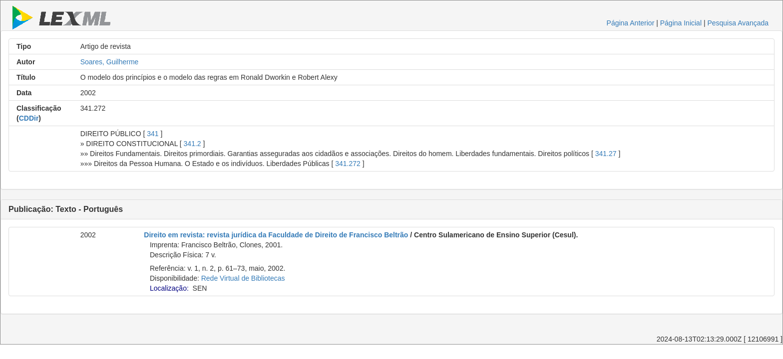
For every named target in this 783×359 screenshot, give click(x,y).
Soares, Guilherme (109, 62)
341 (152, 134)
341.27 (606, 154)
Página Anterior (631, 23)
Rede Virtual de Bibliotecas (243, 278)
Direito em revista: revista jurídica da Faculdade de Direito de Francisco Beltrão (276, 235)
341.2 (192, 144)
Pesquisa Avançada (738, 23)
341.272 (348, 164)
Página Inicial (681, 23)
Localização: (169, 288)
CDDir (29, 118)
